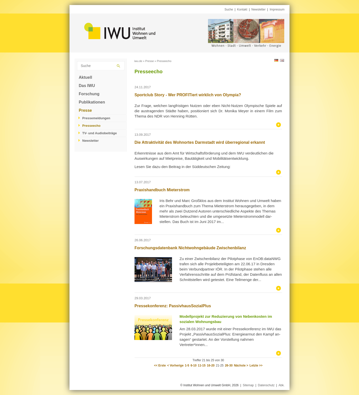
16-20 (211, 365)
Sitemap (248, 385)
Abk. (281, 385)
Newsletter (259, 9)
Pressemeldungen (96, 118)
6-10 (193, 365)
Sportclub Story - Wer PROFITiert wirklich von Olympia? (187, 95)
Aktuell (85, 77)
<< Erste (160, 365)
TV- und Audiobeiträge (99, 133)
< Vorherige (175, 365)
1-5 (187, 365)
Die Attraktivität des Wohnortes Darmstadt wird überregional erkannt (199, 142)
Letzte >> (256, 365)
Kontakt (242, 9)
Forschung (89, 94)
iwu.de (138, 61)
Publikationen (92, 102)
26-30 (229, 365)
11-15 (202, 365)
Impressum (277, 9)
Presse (85, 110)
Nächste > (241, 365)
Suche (228, 9)
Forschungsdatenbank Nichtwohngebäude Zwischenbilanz (190, 248)
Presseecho (91, 126)
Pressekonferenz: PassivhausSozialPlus (172, 306)
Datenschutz (266, 385)
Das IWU (87, 86)
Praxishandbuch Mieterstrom (162, 190)
